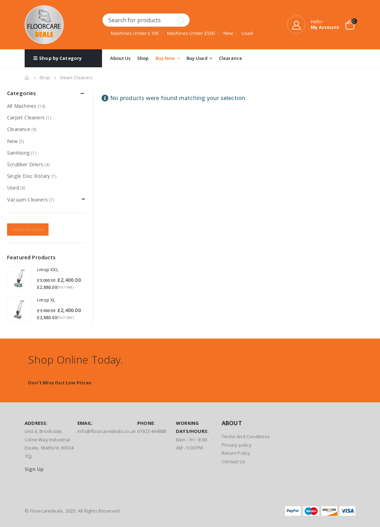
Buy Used (197, 58)
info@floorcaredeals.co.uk (106, 431)
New (12, 141)
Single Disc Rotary (28, 176)
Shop (143, 58)
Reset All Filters (27, 229)
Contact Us (233, 461)
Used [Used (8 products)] (247, 33)
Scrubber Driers (25, 164)
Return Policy (236, 453)
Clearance (230, 58)
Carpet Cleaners (26, 117)
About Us (120, 58)
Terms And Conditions (246, 436)
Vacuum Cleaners (27, 199)
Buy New (165, 58)
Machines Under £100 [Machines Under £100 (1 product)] (135, 33)
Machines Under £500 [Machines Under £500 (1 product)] (191, 33)
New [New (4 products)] (228, 33)
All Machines (21, 106)
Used (13, 187)
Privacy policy (237, 445)
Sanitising (18, 152)
